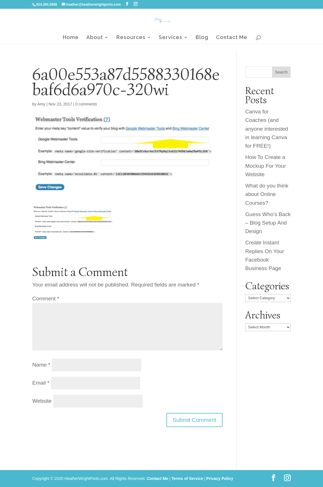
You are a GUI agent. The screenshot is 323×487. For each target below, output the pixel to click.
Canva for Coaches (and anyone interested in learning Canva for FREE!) (266, 129)
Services (170, 37)
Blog (202, 37)
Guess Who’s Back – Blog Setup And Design (267, 222)
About (94, 37)
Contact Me (231, 37)
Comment (45, 298)
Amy (41, 104)
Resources (131, 37)
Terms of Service (187, 478)
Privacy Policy (219, 478)
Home (71, 37)
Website (42, 401)
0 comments (86, 104)
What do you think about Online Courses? (266, 194)
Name (41, 365)
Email (40, 383)
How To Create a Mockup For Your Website (265, 165)
